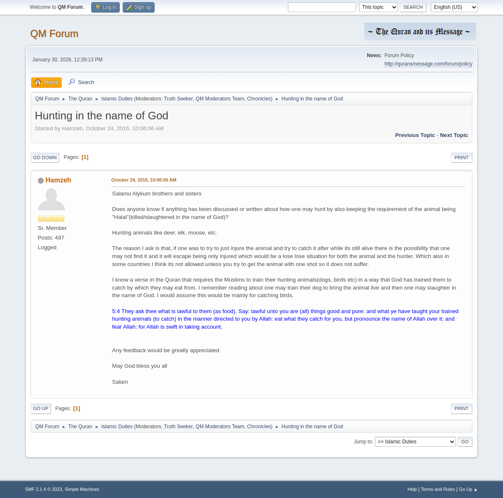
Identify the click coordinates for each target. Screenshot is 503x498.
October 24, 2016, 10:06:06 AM (143, 179)
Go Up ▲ (468, 489)
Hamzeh (58, 180)
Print (462, 157)
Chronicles (259, 99)
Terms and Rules (438, 489)
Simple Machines (82, 489)
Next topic (454, 135)
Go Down (45, 157)
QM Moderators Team (220, 99)
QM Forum (54, 33)
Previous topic (415, 135)
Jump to (363, 441)
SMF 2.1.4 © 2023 (43, 489)
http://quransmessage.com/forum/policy (428, 64)
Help (412, 489)
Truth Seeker (178, 99)
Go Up (40, 408)
